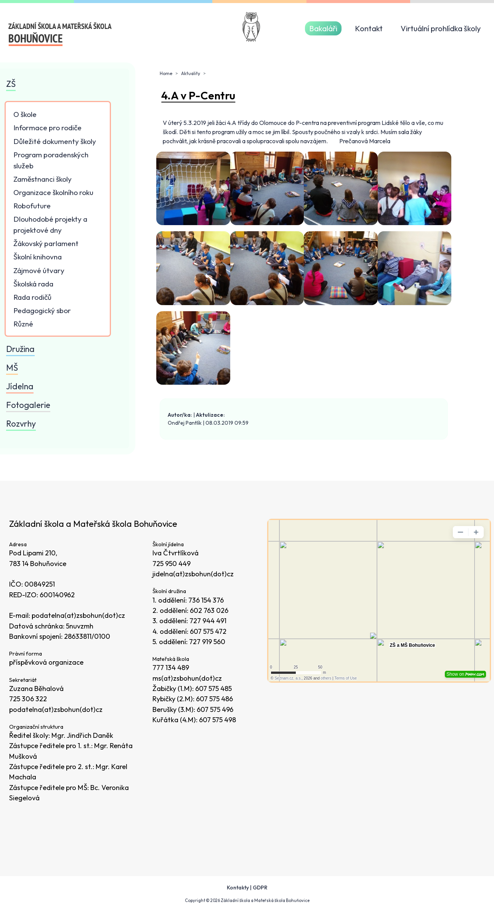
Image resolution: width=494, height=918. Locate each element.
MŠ (12, 367)
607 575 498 (217, 719)
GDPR (260, 887)
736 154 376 (206, 600)
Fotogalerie (28, 405)
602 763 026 (209, 610)
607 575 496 (215, 709)
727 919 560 (207, 641)
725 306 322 (28, 698)
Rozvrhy (21, 423)
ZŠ (11, 83)
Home (166, 73)
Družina (20, 349)
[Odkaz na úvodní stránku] (60, 34)
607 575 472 (208, 631)
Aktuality (190, 73)
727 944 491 (207, 620)
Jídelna (20, 386)
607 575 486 (214, 698)
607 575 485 (213, 688)
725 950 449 (171, 563)
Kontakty (238, 887)
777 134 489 (170, 667)
